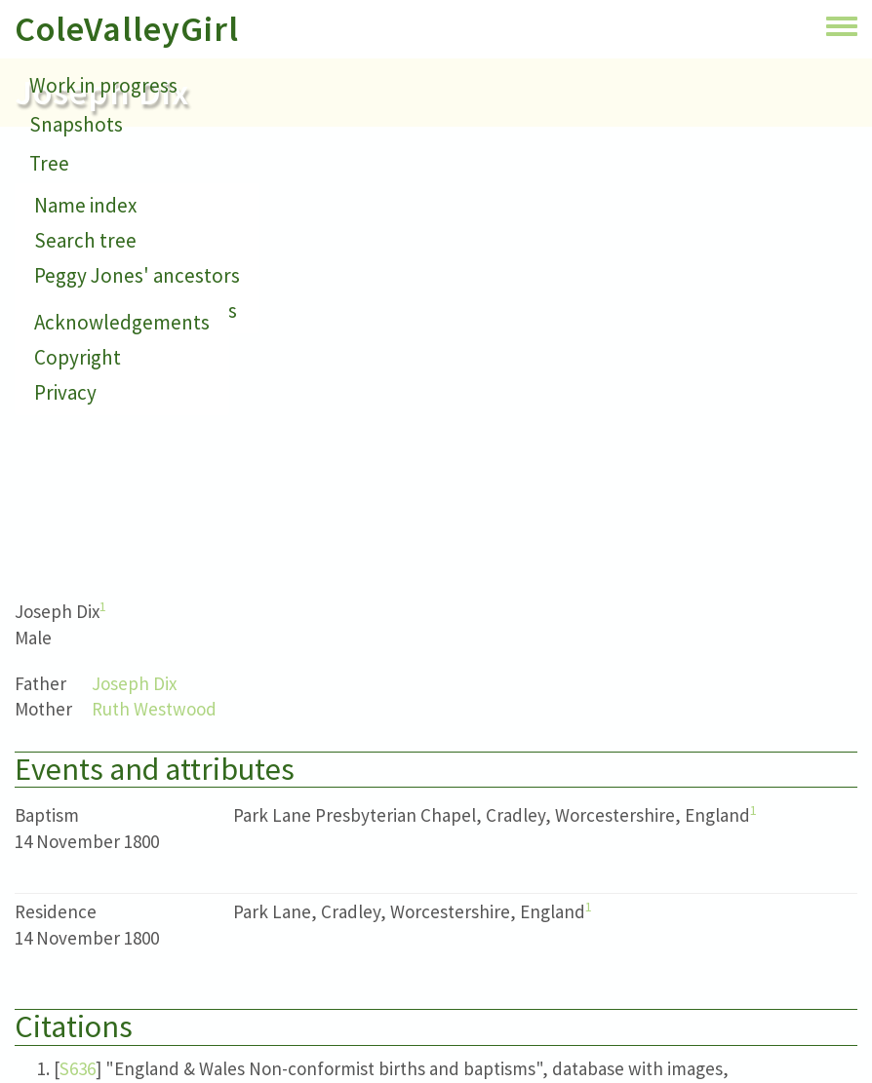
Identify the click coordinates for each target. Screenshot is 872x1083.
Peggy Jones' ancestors (137, 275)
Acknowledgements (122, 322)
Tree (49, 163)
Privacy (65, 392)
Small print (78, 280)
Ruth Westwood (154, 708)
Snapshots (76, 124)
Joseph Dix (134, 683)
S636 (77, 1068)
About (56, 241)
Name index (85, 205)
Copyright (77, 357)
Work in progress (103, 85)
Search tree (85, 240)
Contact (64, 202)
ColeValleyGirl (127, 29)
